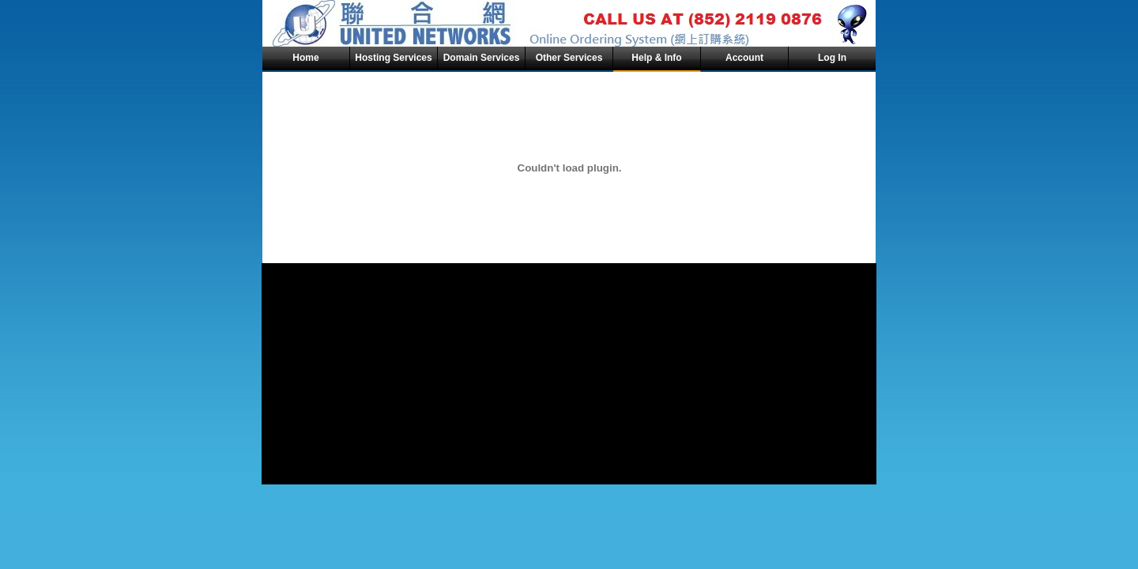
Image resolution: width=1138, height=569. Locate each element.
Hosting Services (393, 57)
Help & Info (656, 57)
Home (305, 57)
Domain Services (481, 57)
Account (744, 57)
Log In (832, 57)
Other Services (569, 57)
